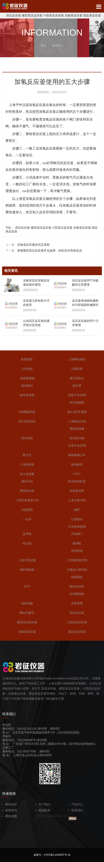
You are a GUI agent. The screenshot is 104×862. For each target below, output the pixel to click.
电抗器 (27, 543)
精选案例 (43, 810)
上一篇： (27, 244)
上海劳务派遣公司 (27, 500)
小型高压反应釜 (53, 15)
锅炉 (77, 509)
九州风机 (27, 368)
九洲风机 (77, 368)
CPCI (77, 474)
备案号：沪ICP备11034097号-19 (52, 854)
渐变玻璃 (77, 603)
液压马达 (27, 481)
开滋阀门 (77, 534)
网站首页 (9, 804)
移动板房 (77, 464)
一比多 (27, 519)
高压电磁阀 (77, 402)
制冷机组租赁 (77, 481)
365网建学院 (27, 412)
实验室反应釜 (73, 15)
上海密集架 (27, 464)
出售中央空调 (77, 445)
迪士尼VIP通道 (77, 412)
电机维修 (27, 603)
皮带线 (27, 534)
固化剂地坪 (77, 586)
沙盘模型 (27, 509)
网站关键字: (27, 612)
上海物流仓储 (77, 421)
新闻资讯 (9, 810)
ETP (27, 586)
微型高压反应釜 (32, 15)
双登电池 (77, 550)
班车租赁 (27, 438)
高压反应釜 (13, 15)
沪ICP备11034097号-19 (51, 816)
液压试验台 (77, 378)
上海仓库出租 (77, 500)
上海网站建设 (77, 359)
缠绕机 (76, 543)
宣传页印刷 (77, 438)
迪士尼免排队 (27, 421)
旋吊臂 (76, 385)
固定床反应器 (92, 15)
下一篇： (43, 250)
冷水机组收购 (77, 526)
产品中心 (75, 804)
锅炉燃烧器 (27, 569)
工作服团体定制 (77, 560)
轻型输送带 (77, 490)
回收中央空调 (77, 395)
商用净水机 (27, 490)
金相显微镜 (27, 378)
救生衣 (27, 455)
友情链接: (27, 359)
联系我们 (75, 810)
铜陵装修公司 (77, 455)
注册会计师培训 (77, 569)
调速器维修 (77, 428)
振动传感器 (27, 395)
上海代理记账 (27, 560)
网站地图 (9, 816)
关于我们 (43, 804)
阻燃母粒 (77, 577)
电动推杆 (27, 385)
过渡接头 (77, 519)
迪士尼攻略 (27, 474)
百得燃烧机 (77, 593)
